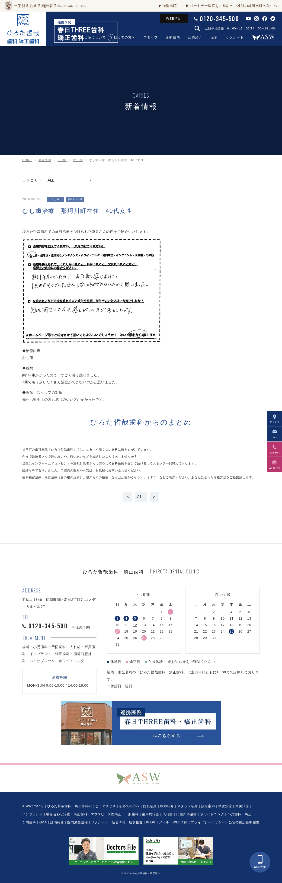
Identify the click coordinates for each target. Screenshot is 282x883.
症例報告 (136, 822)
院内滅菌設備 (77, 822)
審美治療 (242, 806)
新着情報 (118, 822)
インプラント (32, 814)
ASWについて (33, 806)
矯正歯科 (80, 814)
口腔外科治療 (186, 814)
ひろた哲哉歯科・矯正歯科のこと (73, 806)
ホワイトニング (212, 814)
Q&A (43, 822)
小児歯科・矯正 (239, 814)
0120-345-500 (219, 18)
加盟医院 (169, 6)
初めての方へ (124, 37)
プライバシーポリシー (208, 822)
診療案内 (173, 37)
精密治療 (225, 806)
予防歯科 (29, 822)
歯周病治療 (150, 814)
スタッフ (150, 37)
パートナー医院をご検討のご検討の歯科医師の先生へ (233, 6)
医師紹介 (167, 806)
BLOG (151, 822)
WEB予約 (174, 18)
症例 (214, 37)
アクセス (109, 806)
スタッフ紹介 (187, 806)
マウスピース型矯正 (106, 814)
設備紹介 (195, 37)
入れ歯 (168, 814)
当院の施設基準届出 (244, 822)
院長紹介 (150, 806)
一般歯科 (132, 814)
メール (164, 822)
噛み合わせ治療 (58, 814)
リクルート (235, 37)
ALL (141, 497)
